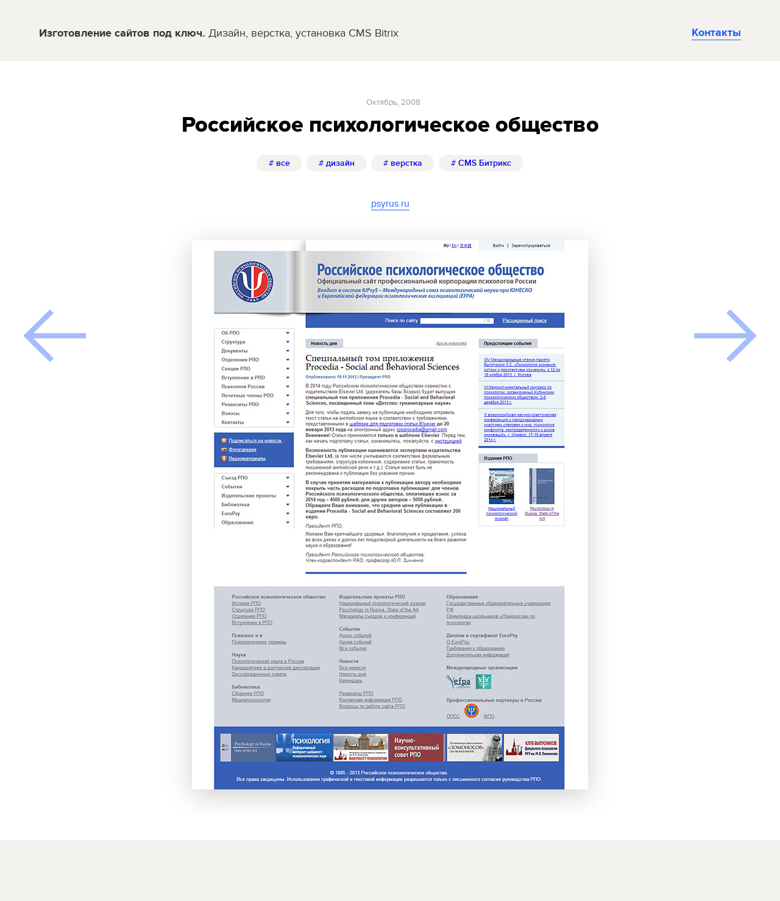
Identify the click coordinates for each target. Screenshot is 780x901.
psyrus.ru (390, 204)
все (279, 163)
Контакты (716, 33)
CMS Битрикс (481, 163)
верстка (402, 163)
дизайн (337, 163)
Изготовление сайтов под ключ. (219, 33)
